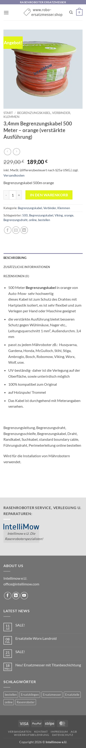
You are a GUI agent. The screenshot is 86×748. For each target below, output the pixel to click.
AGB (74, 731)
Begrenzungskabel (41, 215)
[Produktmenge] (12, 194)
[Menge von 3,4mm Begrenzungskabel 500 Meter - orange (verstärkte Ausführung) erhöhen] (19, 194)
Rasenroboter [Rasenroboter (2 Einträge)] (26, 702)
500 (25, 215)
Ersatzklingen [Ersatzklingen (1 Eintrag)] (30, 694)
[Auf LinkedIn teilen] (24, 230)
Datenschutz (62, 735)
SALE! (20, 625)
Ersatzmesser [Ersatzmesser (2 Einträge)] (52, 694)
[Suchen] (71, 12)
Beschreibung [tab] (14, 258)
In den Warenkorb (49, 195)
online (33, 220)
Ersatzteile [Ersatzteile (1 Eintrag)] (72, 694)
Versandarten (19, 731)
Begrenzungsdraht (15, 220)
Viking (59, 215)
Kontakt (41, 731)
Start (8, 113)
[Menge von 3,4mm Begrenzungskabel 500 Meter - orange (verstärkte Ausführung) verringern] (6, 194)
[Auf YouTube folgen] (24, 595)
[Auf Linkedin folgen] (16, 595)
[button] (6, 12)
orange (68, 215)
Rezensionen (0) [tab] (16, 276)
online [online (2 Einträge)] (9, 702)
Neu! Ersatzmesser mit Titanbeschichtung (48, 665)
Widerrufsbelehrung (31, 735)
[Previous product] (16, 151)
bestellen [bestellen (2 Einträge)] (11, 694)
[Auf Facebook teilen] (7, 230)
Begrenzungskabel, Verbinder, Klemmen (44, 208)
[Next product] (7, 151)
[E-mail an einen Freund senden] (16, 230)
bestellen (44, 220)
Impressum (59, 731)
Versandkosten (14, 175)
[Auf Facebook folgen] (7, 595)
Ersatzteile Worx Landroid (36, 638)
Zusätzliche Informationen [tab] (26, 267)
